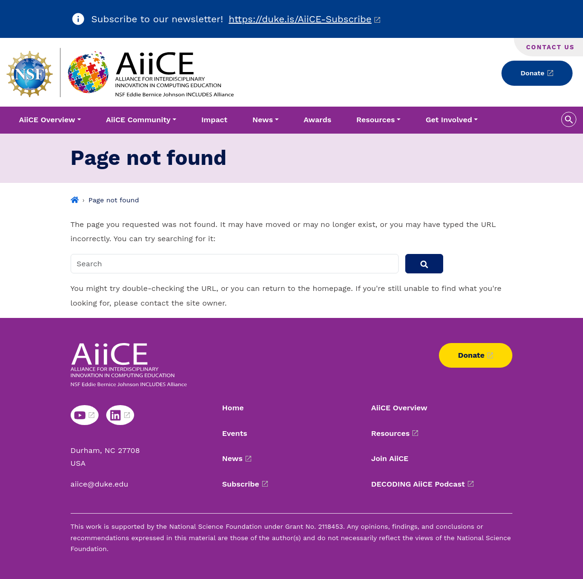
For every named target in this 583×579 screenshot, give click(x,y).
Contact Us (550, 47)
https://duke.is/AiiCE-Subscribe (300, 19)
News (232, 458)
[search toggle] (568, 119)
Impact (214, 119)
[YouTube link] (85, 415)
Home (233, 407)
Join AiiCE (390, 458)
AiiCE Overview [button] (47, 119)
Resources (390, 433)
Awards (317, 119)
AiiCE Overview (399, 407)
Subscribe (240, 484)
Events (234, 433)
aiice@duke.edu (99, 484)
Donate (532, 73)
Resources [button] (375, 119)
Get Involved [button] (449, 119)
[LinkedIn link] (120, 415)
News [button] (263, 119)
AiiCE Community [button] (138, 119)
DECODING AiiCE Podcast (418, 484)
